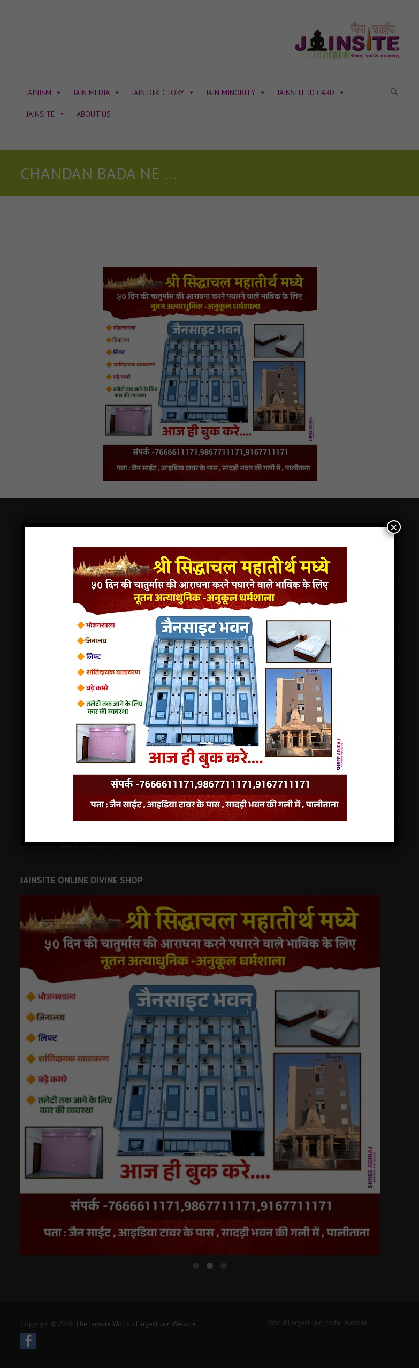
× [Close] (394, 527)
